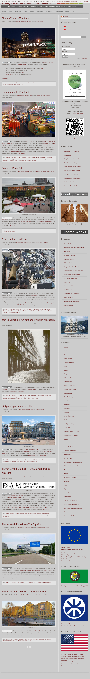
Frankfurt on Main (7, 397)
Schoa (25, 398)
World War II (20, 305)
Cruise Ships (67, 427)
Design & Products (69, 362)
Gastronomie (9, 159)
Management (59, 11)
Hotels (42, 409)
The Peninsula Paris (69, 182)
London (66, 439)
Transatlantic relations (67, 561)
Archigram (36, 507)
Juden (47, 397)
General (37, 21)
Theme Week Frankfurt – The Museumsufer (24, 591)
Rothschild (20, 398)
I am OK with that (83, 1)
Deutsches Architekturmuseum (17, 513)
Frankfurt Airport (47, 570)
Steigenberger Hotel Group (30, 461)
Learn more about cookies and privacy (67, 1)
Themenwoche (6, 516)
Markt (47, 159)
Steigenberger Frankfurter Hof (17, 406)
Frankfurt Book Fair (12, 168)
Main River (35, 631)
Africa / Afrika (68, 244)
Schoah (29, 398)
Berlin (65, 355)
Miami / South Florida (69, 446)
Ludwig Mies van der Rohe (26, 507)
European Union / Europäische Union (23, 21)
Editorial (66, 370)
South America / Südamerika (71, 301)
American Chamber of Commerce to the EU (72, 656)
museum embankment (45, 639)
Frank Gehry (44, 507)
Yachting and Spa (68, 305)
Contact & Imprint (74, 139)
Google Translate (84, 58)
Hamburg (66, 412)
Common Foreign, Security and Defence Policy (73, 557)
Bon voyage (67, 404)
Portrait (66, 473)
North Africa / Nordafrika (70, 290)
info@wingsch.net (78, 113)
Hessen (50, 82)
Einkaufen (15, 82)
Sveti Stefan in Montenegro (71, 163)
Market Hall (42, 159)
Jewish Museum (38, 397)
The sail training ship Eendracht (72, 178)
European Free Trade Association (72, 267)
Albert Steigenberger (11, 459)
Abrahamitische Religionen (23, 395)
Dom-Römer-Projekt (38, 309)
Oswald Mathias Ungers (14, 497)
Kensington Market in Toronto (72, 170)
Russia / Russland (68, 297)
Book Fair (8, 229)
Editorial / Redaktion (69, 263)
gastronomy (16, 159)
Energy (66, 374)
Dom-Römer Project (18, 309)
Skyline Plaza (20, 84)
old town (44, 141)
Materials (66, 443)
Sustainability (67, 454)
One (22, 72)
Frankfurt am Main (35, 82)
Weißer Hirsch (26, 451)
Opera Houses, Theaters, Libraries (47, 171)
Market (37, 159)
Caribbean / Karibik (69, 259)
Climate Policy (65, 555)
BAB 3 (8, 582)
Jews (44, 397)
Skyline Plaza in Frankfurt (15, 18)
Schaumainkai (37, 515)
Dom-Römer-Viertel (12, 310)
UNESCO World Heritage (70, 500)
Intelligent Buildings (69, 424)
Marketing (49, 11)
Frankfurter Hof (7, 461)
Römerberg (43, 299)
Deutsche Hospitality (33, 455)
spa (42, 68)
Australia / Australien (69, 255)
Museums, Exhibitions (44, 323)
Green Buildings (68, 393)
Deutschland (9, 82)
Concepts (10, 11)
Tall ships (66, 400)
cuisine (18, 157)
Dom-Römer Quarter (28, 309)
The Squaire (14, 583)
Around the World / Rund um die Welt (74, 247)
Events (65, 512)
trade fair (4, 219)
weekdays (9, 143)
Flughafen (19, 582)
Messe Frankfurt (22, 64)
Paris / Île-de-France (69, 469)
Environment (67, 496)
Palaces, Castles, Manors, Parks (72, 466)
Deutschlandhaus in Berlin (71, 185)
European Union (68, 381)
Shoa (33, 398)
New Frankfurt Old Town (15, 239)
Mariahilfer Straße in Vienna (71, 151)
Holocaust (31, 397)
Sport (65, 485)
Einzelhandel (21, 82)
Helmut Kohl (31, 389)
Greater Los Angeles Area (70, 389)
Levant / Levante (68, 282)
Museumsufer (12, 495)
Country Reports (29, 11)
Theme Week (44, 515)
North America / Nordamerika (71, 293)
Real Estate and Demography (68, 553)
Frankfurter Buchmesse (45, 229)
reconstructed (34, 295)
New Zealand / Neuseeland (71, 286)
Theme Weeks (67, 493)
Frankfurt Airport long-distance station (30, 570)
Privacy (75, 141)
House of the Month (44, 242)
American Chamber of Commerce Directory (72, 654)
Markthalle (5, 160)
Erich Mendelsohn (13, 507)
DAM (7, 513)
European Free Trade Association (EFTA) (72, 549)
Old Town (11, 160)
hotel (27, 449)
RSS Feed (65, 16)
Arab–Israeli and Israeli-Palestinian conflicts (72, 625)
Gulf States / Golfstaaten (70, 278)
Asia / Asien (67, 251)
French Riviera (68, 358)
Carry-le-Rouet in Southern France (73, 159)
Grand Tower (9, 74)
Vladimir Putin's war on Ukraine (69, 559)
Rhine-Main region (16, 151)
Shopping (41, 21)
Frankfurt (45, 62)
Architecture (41, 476)
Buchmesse (14, 229)
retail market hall (22, 160)
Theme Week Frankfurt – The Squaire (21, 524)
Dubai (65, 366)
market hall (29, 141)
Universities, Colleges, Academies (73, 508)
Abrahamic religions (11, 395)
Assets (67, 11)
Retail (4, 84)
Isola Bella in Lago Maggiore (71, 174)
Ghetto (19, 397)
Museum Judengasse (13, 398)
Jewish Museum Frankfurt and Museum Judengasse (28, 319)
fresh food (45, 143)
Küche (33, 159)
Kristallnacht (13, 391)
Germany (51, 62)
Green (72, 11)
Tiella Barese (67, 155)
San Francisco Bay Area (70, 477)
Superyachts (67, 489)
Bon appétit (43, 95)
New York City (68, 458)
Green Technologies (69, 397)
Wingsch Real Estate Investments (27, 3)
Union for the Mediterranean (71, 504)
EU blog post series (69, 377)
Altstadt (8, 157)
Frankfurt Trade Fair (25, 221)
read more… (5, 78)
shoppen (9, 84)
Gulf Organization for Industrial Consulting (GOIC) (74, 586)
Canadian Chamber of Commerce (70, 662)
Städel (14, 634)
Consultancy (18, 11)
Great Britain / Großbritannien (72, 274)
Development (39, 11)
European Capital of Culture (71, 431)
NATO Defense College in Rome (72, 166)
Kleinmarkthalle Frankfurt (15, 91)
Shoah (36, 398)
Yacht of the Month (69, 515)
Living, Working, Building (71, 435)
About (4, 11)
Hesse (46, 82)
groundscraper (5, 576)
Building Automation (69, 385)
